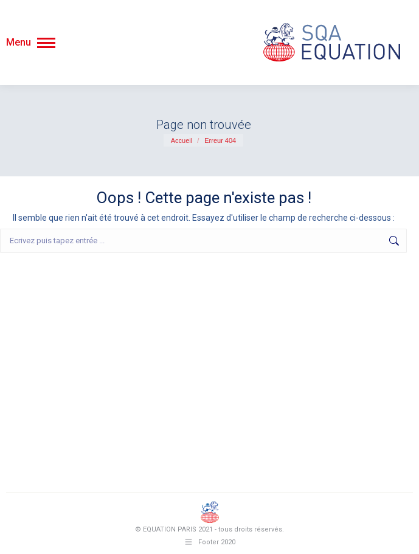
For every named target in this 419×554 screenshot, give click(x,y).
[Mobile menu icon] (30, 42)
